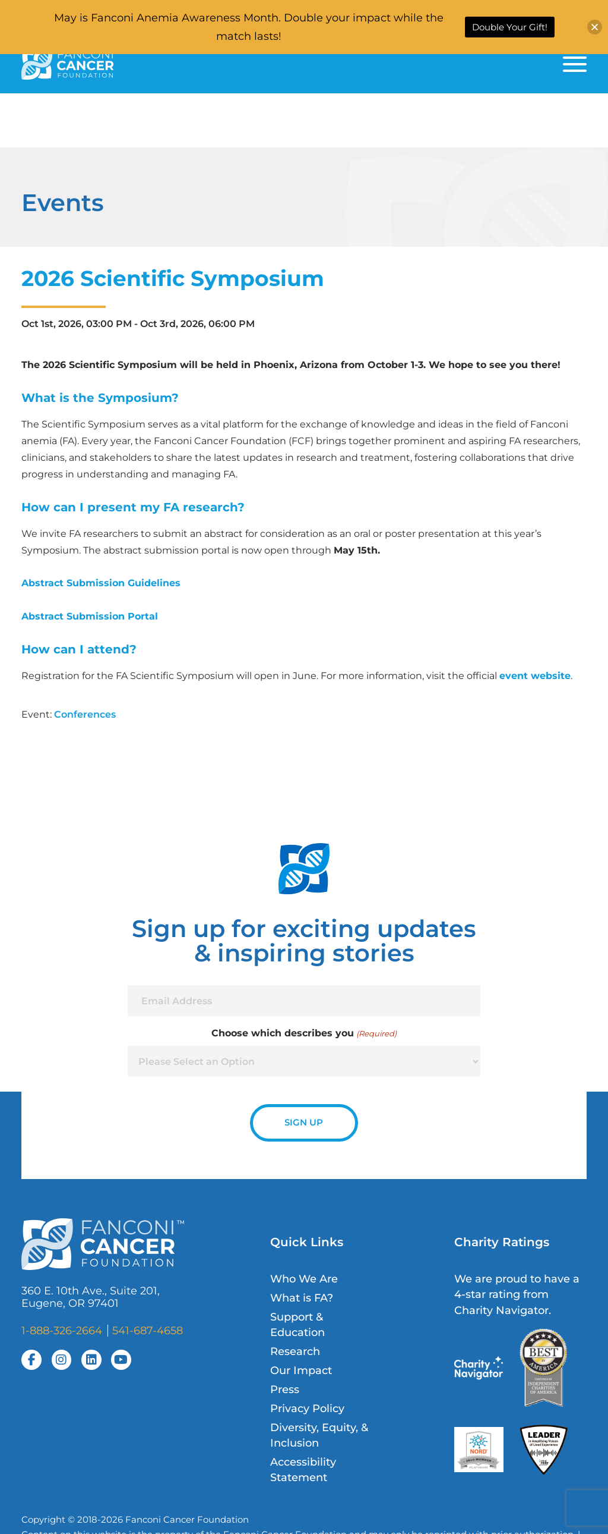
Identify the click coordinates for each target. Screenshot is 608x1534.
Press (284, 1389)
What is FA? (301, 1297)
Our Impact (301, 1370)
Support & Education (297, 1324)
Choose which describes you (303, 1033)
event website (535, 675)
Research (295, 1351)
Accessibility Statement (303, 1469)
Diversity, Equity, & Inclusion (319, 1435)
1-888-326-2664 (61, 1330)
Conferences (85, 714)
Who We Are (304, 1278)
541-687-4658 (147, 1330)
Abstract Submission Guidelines (100, 583)
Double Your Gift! (509, 27)
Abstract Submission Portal (89, 616)
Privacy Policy (307, 1408)
